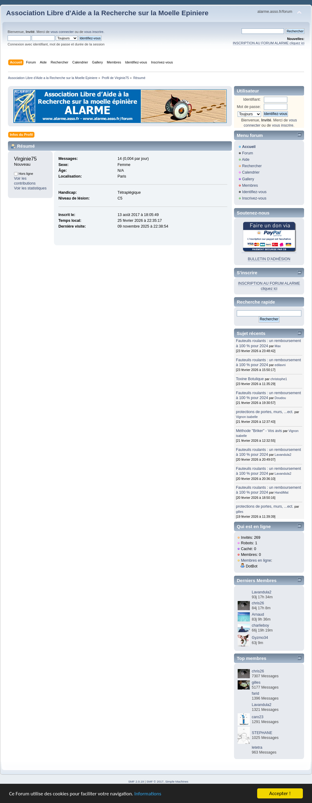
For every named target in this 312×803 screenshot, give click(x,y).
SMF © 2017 (155, 781)
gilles (239, 511)
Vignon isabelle (247, 417)
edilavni (280, 365)
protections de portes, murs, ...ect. (264, 412)
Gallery (248, 179)
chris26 (258, 603)
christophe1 (278, 379)
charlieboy (260, 625)
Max (278, 346)
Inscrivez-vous (254, 198)
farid (255, 693)
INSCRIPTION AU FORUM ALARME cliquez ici (268, 43)
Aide (246, 159)
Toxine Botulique (250, 379)
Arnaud (258, 614)
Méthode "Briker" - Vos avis (259, 431)
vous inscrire (93, 32)
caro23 (257, 717)
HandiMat (281, 492)
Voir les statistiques (30, 188)
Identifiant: (252, 99)
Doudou (280, 398)
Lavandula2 (283, 454)
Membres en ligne (256, 560)
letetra (257, 747)
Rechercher (251, 166)
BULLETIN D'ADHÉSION (269, 259)
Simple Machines (176, 781)
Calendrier (251, 172)
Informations (147, 794)
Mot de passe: (249, 107)
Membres (250, 185)
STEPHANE (262, 733)
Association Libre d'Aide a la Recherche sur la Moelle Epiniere (107, 13)
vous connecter (62, 32)
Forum (247, 153)
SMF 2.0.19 (136, 781)
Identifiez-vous (254, 192)
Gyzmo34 (260, 638)
